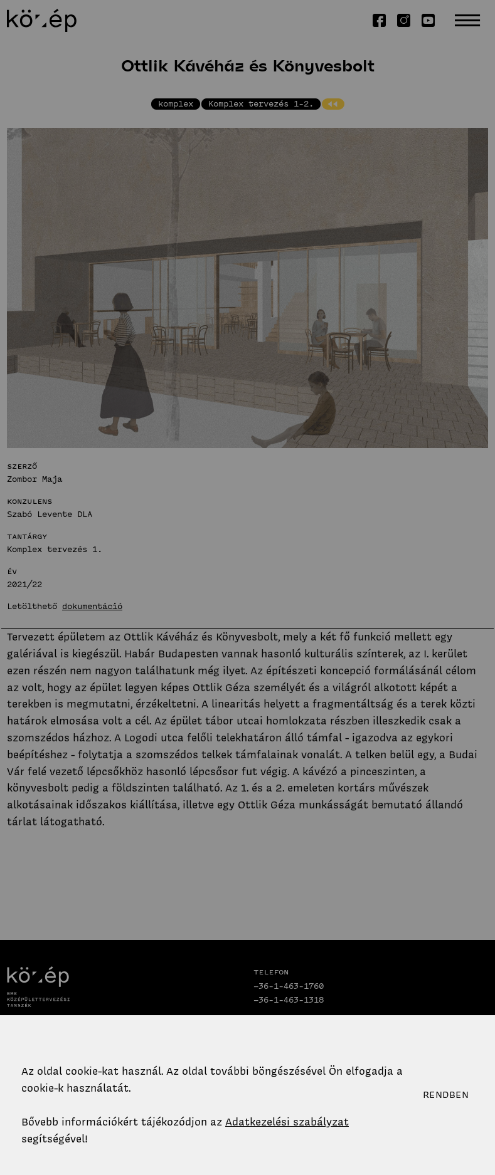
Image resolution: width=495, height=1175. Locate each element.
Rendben (446, 1095)
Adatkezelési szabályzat (287, 1122)
